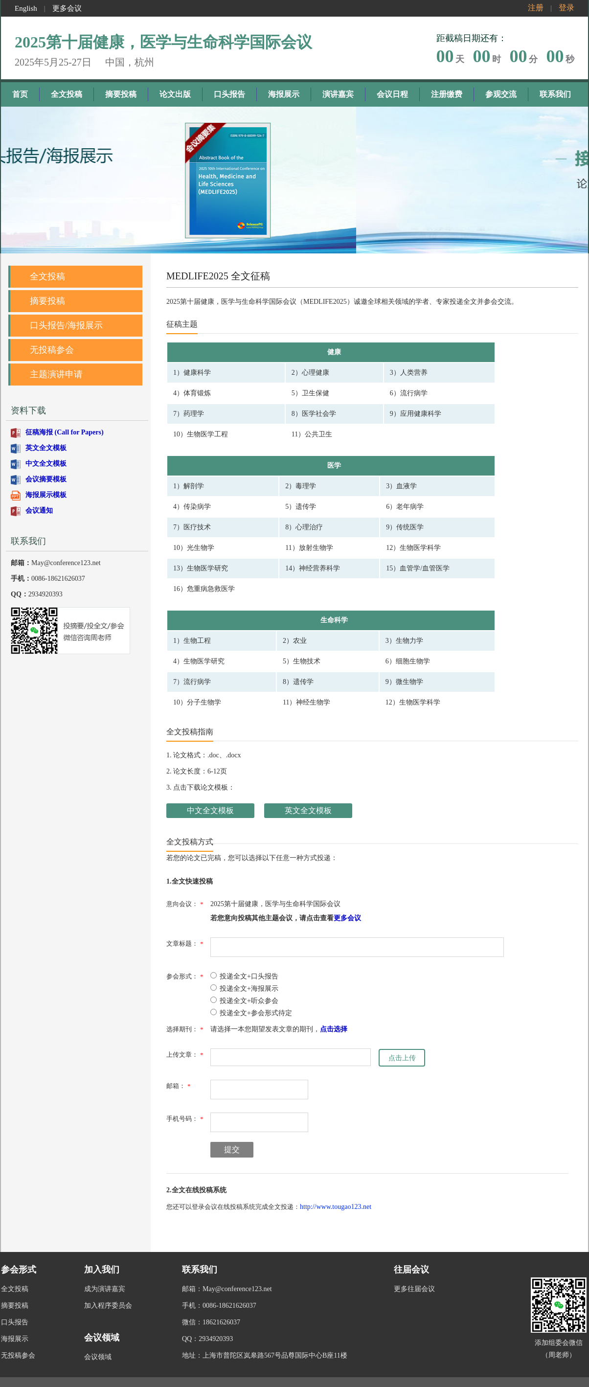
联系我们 (555, 94)
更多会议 (67, 8)
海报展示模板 (46, 495)
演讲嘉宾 (338, 94)
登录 (566, 7)
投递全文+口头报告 (244, 976)
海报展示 (283, 94)
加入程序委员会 (108, 1295)
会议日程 (392, 94)
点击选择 (333, 1029)
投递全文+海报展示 (244, 988)
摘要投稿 (120, 94)
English (26, 8)
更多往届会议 (414, 1279)
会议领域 (98, 1347)
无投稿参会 (52, 350)
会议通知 (39, 510)
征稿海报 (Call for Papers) (64, 432)
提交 (232, 1149)
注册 (536, 7)
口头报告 (229, 94)
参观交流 (501, 94)
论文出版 (175, 94)
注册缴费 (446, 94)
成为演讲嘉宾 (104, 1279)
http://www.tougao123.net (335, 1206)
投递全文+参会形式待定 (251, 1013)
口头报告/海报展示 (66, 325)
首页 (20, 94)
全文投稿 (66, 94)
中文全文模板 (46, 463)
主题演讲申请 (56, 374)
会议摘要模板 (46, 479)
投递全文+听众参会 (244, 1000)
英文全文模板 (46, 448)
